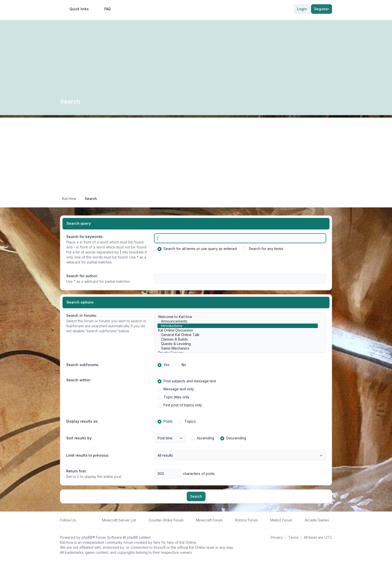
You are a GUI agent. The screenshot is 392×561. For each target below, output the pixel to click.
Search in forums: (81, 315)
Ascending (202, 438)
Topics (187, 421)
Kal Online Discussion (238, 330)
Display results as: (82, 421)
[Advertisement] (196, 153)
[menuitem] (77, 9)
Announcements (238, 321)
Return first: (76, 471)
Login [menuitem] (302, 9)
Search (196, 496)
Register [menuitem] (321, 9)
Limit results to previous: (87, 455)
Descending (233, 438)
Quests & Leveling (238, 344)
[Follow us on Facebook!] (79, 520)
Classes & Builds (238, 339)
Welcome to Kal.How (238, 317)
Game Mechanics (238, 348)
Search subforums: (82, 365)
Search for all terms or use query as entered (197, 248)
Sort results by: (79, 438)
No (181, 365)
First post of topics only (180, 405)
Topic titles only (174, 397)
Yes (164, 365)
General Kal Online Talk (238, 335)
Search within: (78, 380)
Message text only (176, 389)
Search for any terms (263, 248)
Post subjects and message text (187, 381)
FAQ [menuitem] (104, 9)
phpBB (87, 537)
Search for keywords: (85, 236)
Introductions (238, 326)
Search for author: (82, 276)
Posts (165, 421)
